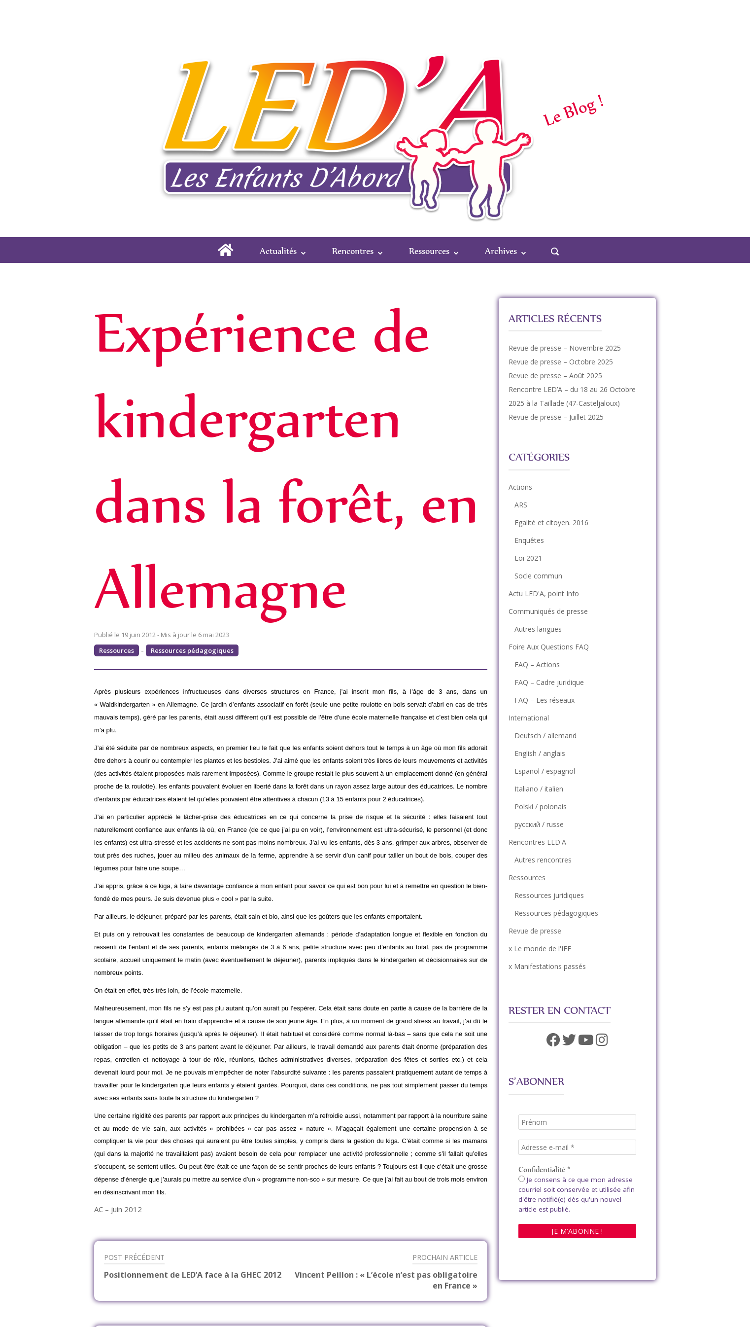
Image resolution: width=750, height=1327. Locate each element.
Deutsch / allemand (545, 735)
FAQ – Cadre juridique (549, 682)
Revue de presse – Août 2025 (555, 375)
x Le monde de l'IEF (540, 948)
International (529, 717)
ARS (520, 504)
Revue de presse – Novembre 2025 (565, 348)
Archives (501, 251)
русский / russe (539, 824)
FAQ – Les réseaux (544, 700)
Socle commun (538, 575)
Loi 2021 (528, 558)
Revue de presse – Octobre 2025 (561, 361)
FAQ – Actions (537, 664)
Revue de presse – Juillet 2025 (556, 417)
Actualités (278, 251)
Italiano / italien (538, 788)
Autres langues (538, 629)
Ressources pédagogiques (192, 650)
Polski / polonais (540, 806)
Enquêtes (529, 540)
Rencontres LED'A (537, 842)
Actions (520, 487)
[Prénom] (577, 1122)
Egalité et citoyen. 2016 (551, 522)
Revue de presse (535, 930)
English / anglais (539, 753)
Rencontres (353, 251)
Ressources (429, 251)
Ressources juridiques (549, 895)
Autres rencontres (543, 859)
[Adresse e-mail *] (577, 1147)
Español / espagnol (544, 771)
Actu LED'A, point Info (544, 593)
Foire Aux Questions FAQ (549, 646)
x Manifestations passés (547, 966)
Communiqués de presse (548, 611)
